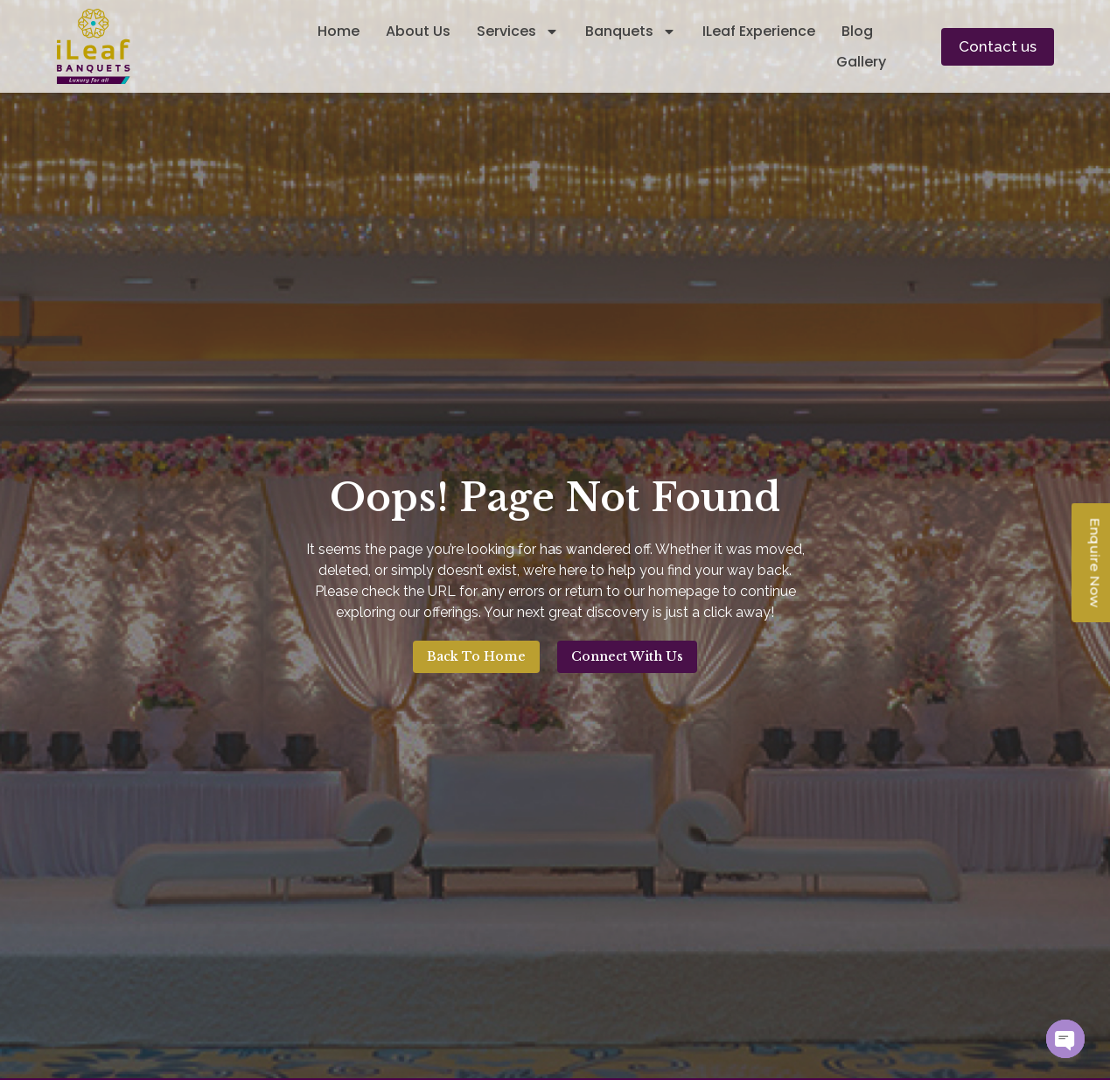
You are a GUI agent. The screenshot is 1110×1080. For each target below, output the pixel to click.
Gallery (861, 62)
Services (518, 31)
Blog (857, 31)
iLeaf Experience (758, 31)
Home (339, 31)
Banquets (630, 31)
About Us (418, 31)
